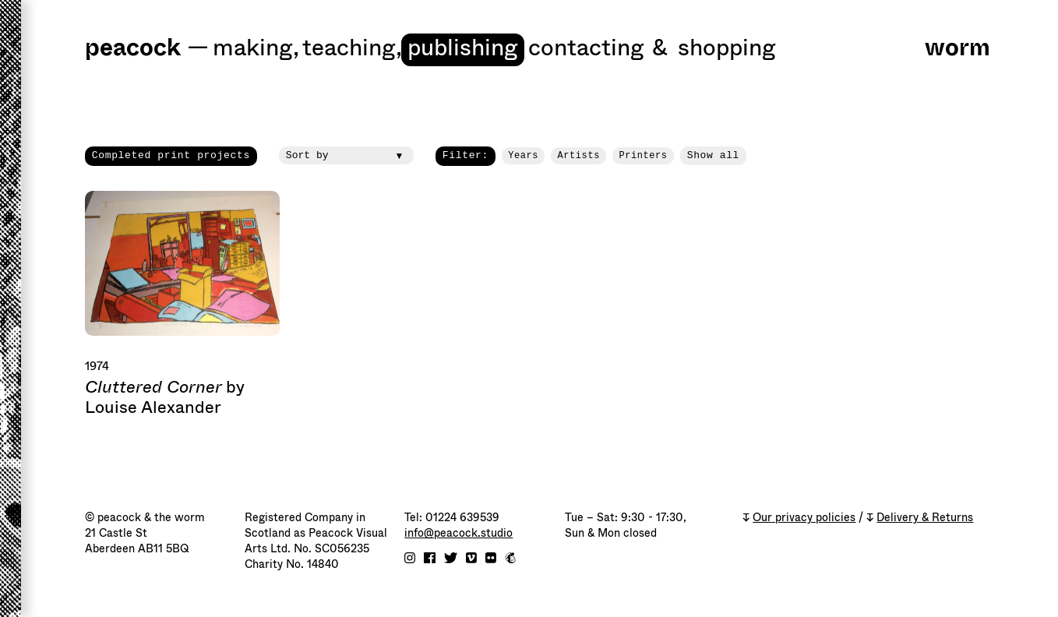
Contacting (586, 48)
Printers (643, 155)
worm (957, 48)
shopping (727, 48)
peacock (133, 48)
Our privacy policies (804, 517)
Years (523, 155)
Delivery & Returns (924, 517)
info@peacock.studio (458, 533)
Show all (713, 155)
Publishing (462, 48)
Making (256, 48)
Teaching (352, 48)
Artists (579, 155)
